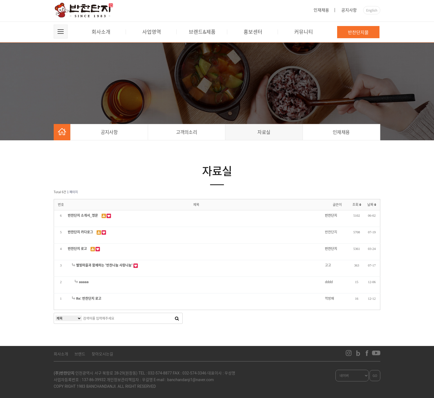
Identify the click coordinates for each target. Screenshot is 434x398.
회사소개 (101, 31)
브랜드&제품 (202, 31)
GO (375, 375)
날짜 (371, 204)
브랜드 (79, 353)
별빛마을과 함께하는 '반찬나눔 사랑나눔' (102, 265)
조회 (356, 204)
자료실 (263, 131)
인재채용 (321, 10)
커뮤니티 (303, 31)
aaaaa (82, 281)
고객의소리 (186, 131)
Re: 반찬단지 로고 (86, 298)
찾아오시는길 (102, 353)
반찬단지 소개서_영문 (83, 215)
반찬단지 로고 (78, 248)
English (371, 10)
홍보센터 (253, 31)
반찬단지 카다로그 (81, 231)
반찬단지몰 (358, 32)
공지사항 (349, 10)
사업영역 (151, 31)
